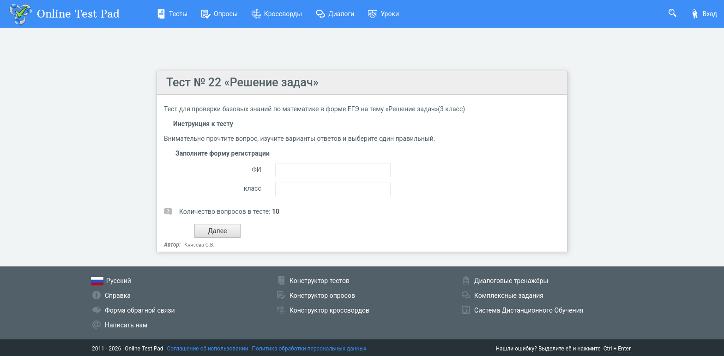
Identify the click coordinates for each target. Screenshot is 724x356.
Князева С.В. (199, 245)
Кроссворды (277, 13)
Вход (703, 13)
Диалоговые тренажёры (511, 280)
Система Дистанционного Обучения (528, 310)
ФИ (256, 169)
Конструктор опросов (322, 295)
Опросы (219, 13)
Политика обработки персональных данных (309, 348)
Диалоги (335, 13)
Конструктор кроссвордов (329, 310)
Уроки (383, 13)
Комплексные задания (508, 295)
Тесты (172, 13)
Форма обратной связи (140, 310)
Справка (118, 295)
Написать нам (126, 325)
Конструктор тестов (320, 280)
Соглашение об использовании (207, 348)
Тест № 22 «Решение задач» (242, 82)
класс (252, 188)
